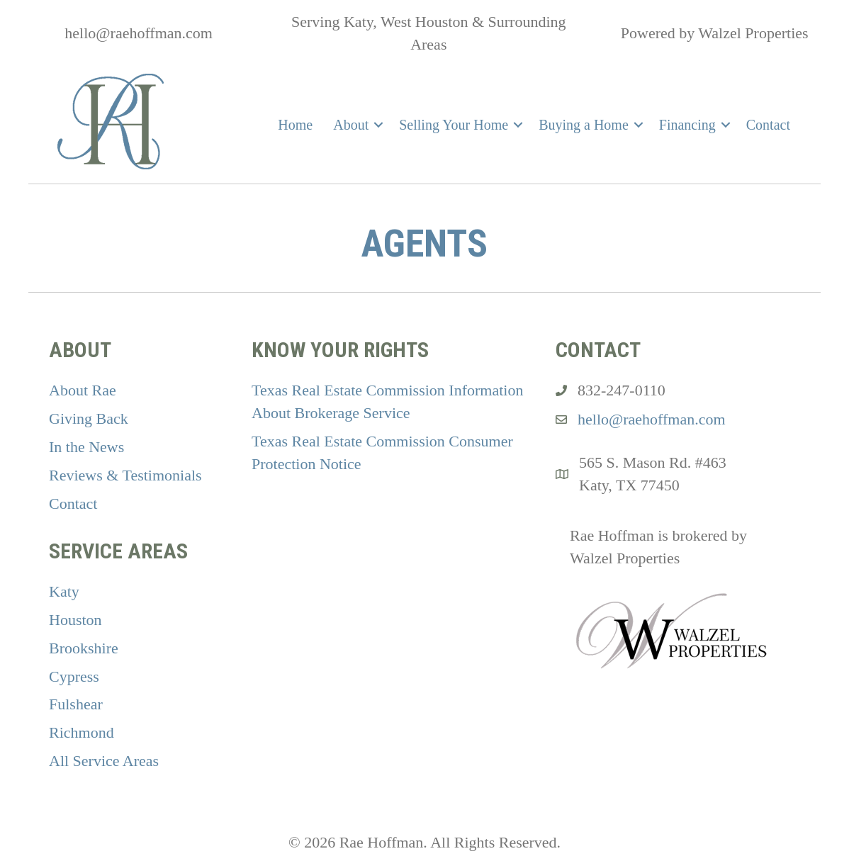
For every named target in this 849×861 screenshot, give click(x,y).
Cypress (74, 676)
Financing (687, 125)
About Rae (82, 390)
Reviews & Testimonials (125, 475)
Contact (768, 125)
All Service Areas (104, 761)
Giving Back (88, 418)
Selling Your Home (453, 125)
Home (295, 125)
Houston (75, 620)
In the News (86, 447)
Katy (64, 591)
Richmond (81, 732)
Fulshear (76, 704)
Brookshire (83, 648)
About (351, 125)
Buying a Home (584, 125)
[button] (378, 125)
